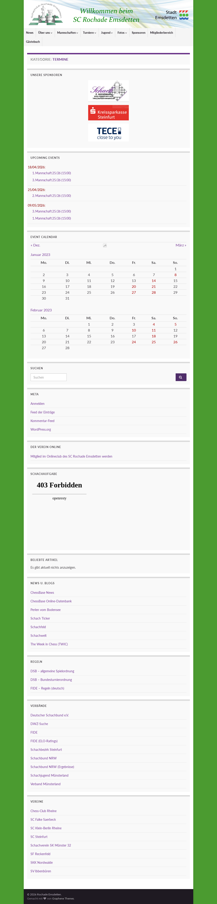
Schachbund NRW (44, 758)
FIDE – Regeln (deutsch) (47, 688)
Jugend (107, 32)
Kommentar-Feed (42, 421)
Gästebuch (33, 41)
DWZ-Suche (39, 724)
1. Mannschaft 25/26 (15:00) (51, 173)
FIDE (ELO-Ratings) (44, 741)
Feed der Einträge (43, 412)
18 (154, 336)
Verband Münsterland (46, 784)
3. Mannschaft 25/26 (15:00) (51, 180)
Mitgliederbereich (161, 32)
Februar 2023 (41, 310)
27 (134, 292)
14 (154, 280)
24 (134, 342)
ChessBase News (42, 592)
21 (154, 286)
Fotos (122, 32)
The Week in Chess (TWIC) (49, 644)
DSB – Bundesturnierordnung (51, 680)
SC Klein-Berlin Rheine (46, 828)
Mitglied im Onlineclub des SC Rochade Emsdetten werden (71, 456)
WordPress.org (41, 429)
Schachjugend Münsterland (49, 775)
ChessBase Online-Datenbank (51, 601)
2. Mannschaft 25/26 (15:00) (51, 196)
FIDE (34, 732)
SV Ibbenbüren (41, 871)
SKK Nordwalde (42, 862)
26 (175, 342)
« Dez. (35, 245)
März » (181, 245)
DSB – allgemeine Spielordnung (52, 671)
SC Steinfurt (39, 837)
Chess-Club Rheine (44, 811)
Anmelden (38, 403)
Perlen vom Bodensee (46, 610)
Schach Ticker (40, 618)
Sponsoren (138, 32)
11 (154, 330)
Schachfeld (38, 627)
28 (154, 292)
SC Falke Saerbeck (43, 819)
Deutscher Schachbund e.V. (50, 715)
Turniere (89, 32)
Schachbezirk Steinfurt (46, 749)
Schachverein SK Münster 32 (51, 845)
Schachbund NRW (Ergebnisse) (52, 767)
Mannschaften (67, 32)
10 (134, 330)
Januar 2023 (40, 254)
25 (154, 342)
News (29, 32)
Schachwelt (39, 635)
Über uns (45, 32)
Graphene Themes (63, 898)
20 (134, 286)
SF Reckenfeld (40, 854)
